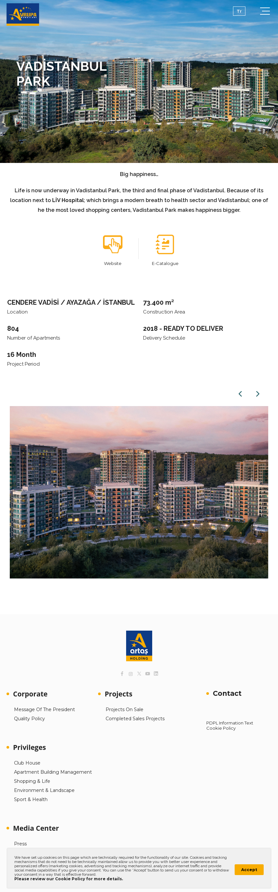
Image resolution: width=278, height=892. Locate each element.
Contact (227, 693)
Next (258, 394)
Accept (249, 869)
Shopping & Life (32, 781)
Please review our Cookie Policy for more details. (68, 879)
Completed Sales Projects (135, 719)
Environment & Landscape (44, 790)
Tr (239, 11)
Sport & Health (31, 799)
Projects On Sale (124, 709)
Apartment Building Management (53, 772)
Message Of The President (44, 709)
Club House (27, 763)
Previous (240, 394)
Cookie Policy (221, 728)
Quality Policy (29, 719)
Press (20, 844)
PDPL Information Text (229, 722)
